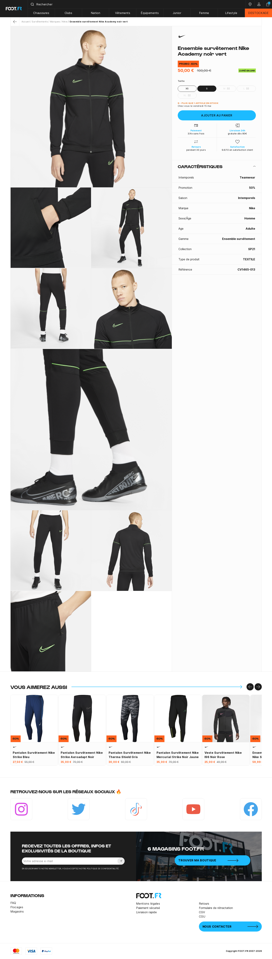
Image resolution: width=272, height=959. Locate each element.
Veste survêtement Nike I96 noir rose (223, 755)
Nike (64, 21)
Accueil (26, 21)
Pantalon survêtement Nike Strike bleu (34, 755)
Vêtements (122, 13)
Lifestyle (231, 13)
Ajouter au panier (216, 115)
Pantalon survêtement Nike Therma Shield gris (130, 755)
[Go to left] (250, 686)
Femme (204, 13)
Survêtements (40, 21)
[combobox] (137, 4)
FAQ (13, 903)
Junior (177, 13)
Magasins (17, 911)
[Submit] (32, 4)
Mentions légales (148, 903)
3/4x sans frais (196, 133)
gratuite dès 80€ (237, 133)
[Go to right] (258, 686)
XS (187, 88)
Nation (95, 13)
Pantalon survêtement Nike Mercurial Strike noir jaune (178, 755)
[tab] (217, 166)
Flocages (16, 907)
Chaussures (41, 13)
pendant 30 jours (196, 150)
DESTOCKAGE (258, 13)
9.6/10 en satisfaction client (237, 150)
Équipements (150, 13)
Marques (55, 21)
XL (187, 95)
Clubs (68, 13)
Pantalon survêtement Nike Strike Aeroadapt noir (82, 755)
